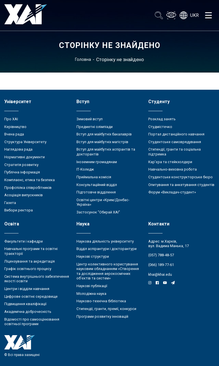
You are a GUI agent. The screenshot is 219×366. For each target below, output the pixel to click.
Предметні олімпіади (94, 127)
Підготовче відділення (96, 192)
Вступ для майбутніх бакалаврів (104, 134)
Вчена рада (14, 134)
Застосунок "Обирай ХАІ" (98, 212)
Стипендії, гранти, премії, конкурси (106, 309)
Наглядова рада (18, 149)
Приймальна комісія (93, 177)
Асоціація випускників (23, 195)
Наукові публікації (91, 286)
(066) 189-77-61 (161, 265)
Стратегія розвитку (21, 165)
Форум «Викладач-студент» (172, 192)
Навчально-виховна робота (172, 169)
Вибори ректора (18, 210)
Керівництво (15, 127)
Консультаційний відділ (96, 185)
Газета (10, 203)
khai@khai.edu (160, 274)
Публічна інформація (22, 172)
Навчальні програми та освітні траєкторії (31, 251)
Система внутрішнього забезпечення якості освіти (36, 278)
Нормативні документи (24, 157)
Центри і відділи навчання (26, 289)
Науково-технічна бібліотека (101, 301)
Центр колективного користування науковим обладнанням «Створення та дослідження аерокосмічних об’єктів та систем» (107, 271)
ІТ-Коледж (85, 169)
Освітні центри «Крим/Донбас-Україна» (102, 202)
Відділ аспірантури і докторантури (106, 249)
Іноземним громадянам (96, 162)
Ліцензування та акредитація (29, 261)
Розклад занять (162, 119)
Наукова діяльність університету (105, 241)
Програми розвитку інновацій (102, 316)
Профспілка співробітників (28, 187)
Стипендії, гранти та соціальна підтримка (174, 151)
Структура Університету (25, 142)
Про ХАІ (11, 119)
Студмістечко (160, 127)
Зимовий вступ (89, 119)
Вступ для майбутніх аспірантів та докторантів (105, 151)
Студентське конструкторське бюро (180, 177)
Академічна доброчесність (27, 311)
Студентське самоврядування (174, 142)
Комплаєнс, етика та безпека (29, 180)
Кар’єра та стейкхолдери (170, 162)
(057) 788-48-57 (161, 255)
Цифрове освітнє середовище (31, 296)
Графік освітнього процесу (27, 269)
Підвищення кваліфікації (25, 304)
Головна (83, 59)
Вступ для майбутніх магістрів (102, 142)
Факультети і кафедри (23, 241)
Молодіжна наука (91, 293)
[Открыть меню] (208, 15)
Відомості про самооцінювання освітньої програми (31, 321)
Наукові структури (92, 256)
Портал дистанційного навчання (176, 134)
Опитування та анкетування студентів (181, 185)
